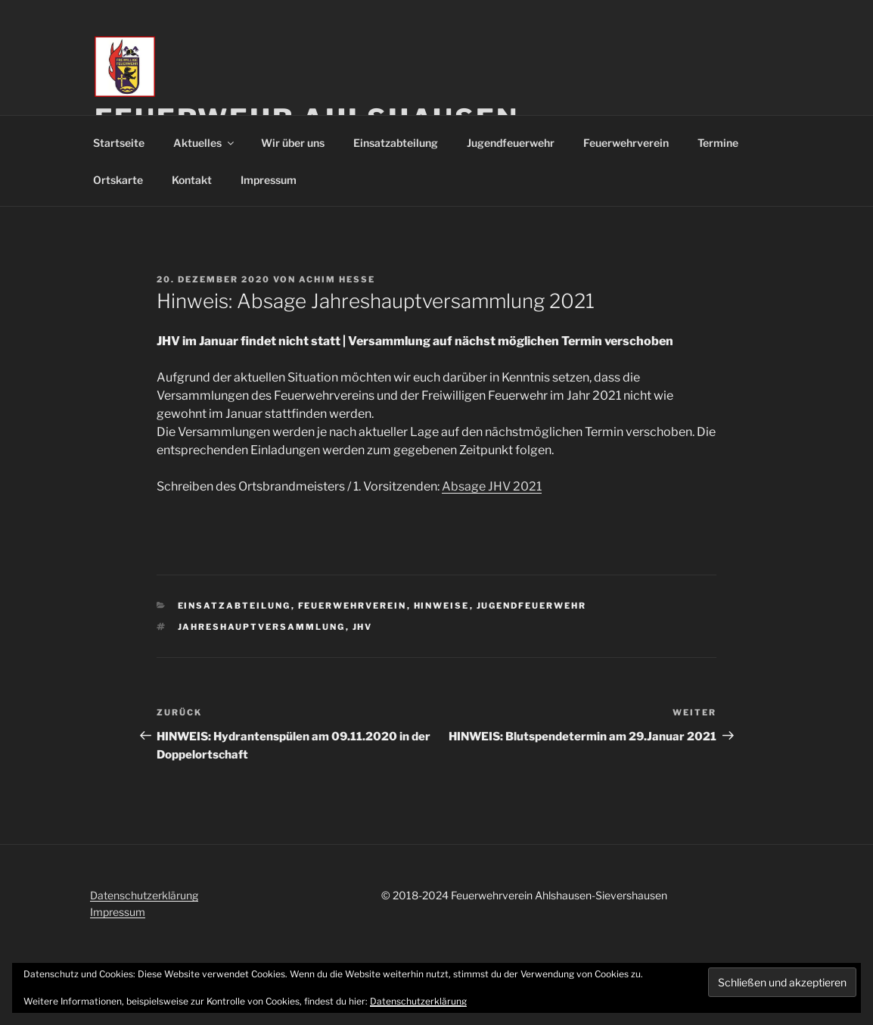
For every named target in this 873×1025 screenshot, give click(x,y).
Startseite (118, 142)
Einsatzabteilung (395, 142)
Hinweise (442, 605)
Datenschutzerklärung (144, 895)
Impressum (269, 179)
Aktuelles (204, 142)
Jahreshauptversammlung (262, 627)
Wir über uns (293, 142)
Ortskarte (118, 179)
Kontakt (192, 179)
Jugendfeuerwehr (511, 142)
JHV (363, 627)
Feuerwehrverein (626, 142)
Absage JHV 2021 (492, 486)
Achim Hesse (337, 279)
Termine (717, 142)
